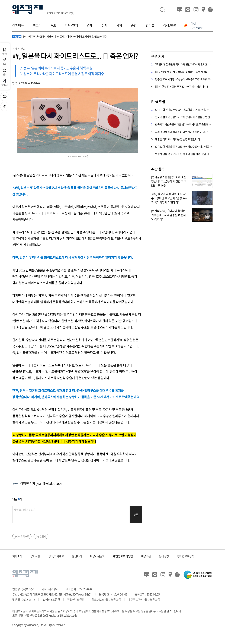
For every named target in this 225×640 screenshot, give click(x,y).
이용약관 (146, 556)
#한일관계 (41, 536)
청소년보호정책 (185, 556)
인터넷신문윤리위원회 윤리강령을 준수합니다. (198, 575)
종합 (134, 25)
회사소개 (17, 556)
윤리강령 (164, 556)
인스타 (196, 9)
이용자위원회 (97, 556)
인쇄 (4, 72)
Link (4, 61)
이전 (4, 96)
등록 (136, 514)
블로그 (179, 9)
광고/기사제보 (56, 556)
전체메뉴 (18, 25)
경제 (90, 25)
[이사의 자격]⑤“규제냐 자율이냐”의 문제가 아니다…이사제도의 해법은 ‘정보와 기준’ (59, 36)
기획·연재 (71, 25)
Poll (53, 25)
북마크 (4, 51)
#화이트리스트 (22, 536)
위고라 (37, 25)
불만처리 (77, 556)
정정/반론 (169, 25)
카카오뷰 (187, 9)
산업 (23, 48)
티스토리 (210, 9)
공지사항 (35, 556)
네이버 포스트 (203, 9)
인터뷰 (150, 25)
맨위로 (4, 106)
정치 (104, 25)
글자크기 (4, 82)
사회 (119, 25)
